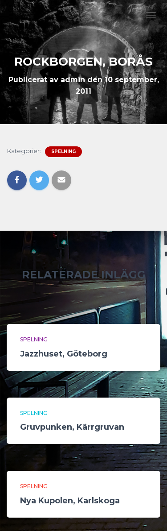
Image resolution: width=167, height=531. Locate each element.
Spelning (63, 151)
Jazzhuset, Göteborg (63, 354)
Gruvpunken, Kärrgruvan (72, 427)
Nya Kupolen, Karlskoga (70, 501)
